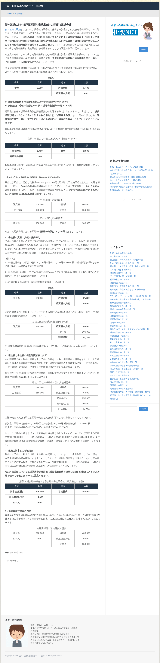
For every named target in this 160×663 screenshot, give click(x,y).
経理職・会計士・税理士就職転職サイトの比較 (130, 395)
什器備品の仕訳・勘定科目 (121, 190)
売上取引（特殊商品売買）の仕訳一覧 (126, 260)
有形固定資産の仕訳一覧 (120, 303)
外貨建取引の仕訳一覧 (119, 336)
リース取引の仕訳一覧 (119, 342)
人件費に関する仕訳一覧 (120, 269)
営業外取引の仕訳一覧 (119, 279)
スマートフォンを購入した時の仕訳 (125, 180)
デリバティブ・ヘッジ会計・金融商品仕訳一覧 (130, 296)
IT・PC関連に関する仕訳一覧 (123, 276)
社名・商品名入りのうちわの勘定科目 (126, 167)
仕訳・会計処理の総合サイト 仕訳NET (25, 6)
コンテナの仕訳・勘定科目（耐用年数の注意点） (131, 187)
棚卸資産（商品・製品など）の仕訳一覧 (127, 289)
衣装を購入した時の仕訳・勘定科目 (125, 183)
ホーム (10, 14)
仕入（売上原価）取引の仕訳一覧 (124, 263)
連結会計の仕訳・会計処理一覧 (123, 362)
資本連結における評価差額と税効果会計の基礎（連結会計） (39, 24)
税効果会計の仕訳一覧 (119, 339)
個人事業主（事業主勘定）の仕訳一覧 (126, 369)
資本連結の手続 (13, 29)
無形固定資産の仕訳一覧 (120, 306)
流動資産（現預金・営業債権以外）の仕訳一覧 (130, 299)
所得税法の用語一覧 (118, 385)
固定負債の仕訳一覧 (118, 319)
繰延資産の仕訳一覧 (118, 312)
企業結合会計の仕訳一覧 (120, 359)
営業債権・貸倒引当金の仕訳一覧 (124, 286)
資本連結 (13, 552)
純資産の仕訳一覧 (118, 326)
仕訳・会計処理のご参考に (121, 253)
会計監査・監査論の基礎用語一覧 (124, 379)
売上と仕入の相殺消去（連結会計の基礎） (128, 177)
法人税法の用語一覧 (118, 382)
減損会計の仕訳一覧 (118, 346)
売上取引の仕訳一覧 (118, 256)
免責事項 (114, 399)
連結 (21, 552)
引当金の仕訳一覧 (118, 322)
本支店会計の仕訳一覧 (119, 355)
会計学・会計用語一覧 (119, 375)
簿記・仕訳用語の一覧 (119, 372)
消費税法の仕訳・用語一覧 (121, 388)
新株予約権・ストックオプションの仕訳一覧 (129, 329)
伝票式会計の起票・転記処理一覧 (124, 365)
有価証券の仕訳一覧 (118, 293)
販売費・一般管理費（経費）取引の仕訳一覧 (129, 266)
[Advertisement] (30, 585)
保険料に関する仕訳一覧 (120, 273)
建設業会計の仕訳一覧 (119, 352)
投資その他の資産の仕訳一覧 (122, 309)
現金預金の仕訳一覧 (118, 283)
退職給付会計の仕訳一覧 (120, 332)
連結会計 (18, 14)
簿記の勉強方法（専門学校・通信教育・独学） (130, 392)
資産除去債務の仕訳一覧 (120, 349)
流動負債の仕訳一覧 (118, 316)
